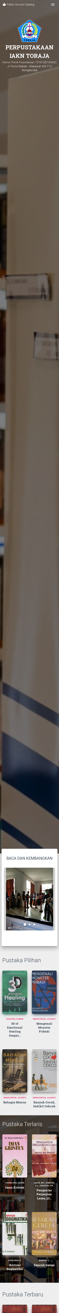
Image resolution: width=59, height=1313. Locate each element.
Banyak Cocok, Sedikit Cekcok (44, 1104)
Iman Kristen (14, 1187)
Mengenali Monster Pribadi (44, 1027)
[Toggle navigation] (53, 4)
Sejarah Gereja (44, 1265)
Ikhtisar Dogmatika (15, 1267)
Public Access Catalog (18, 4)
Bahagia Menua (14, 1102)
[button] (8, 899)
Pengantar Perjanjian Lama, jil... (44, 1194)
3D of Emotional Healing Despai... (14, 1029)
